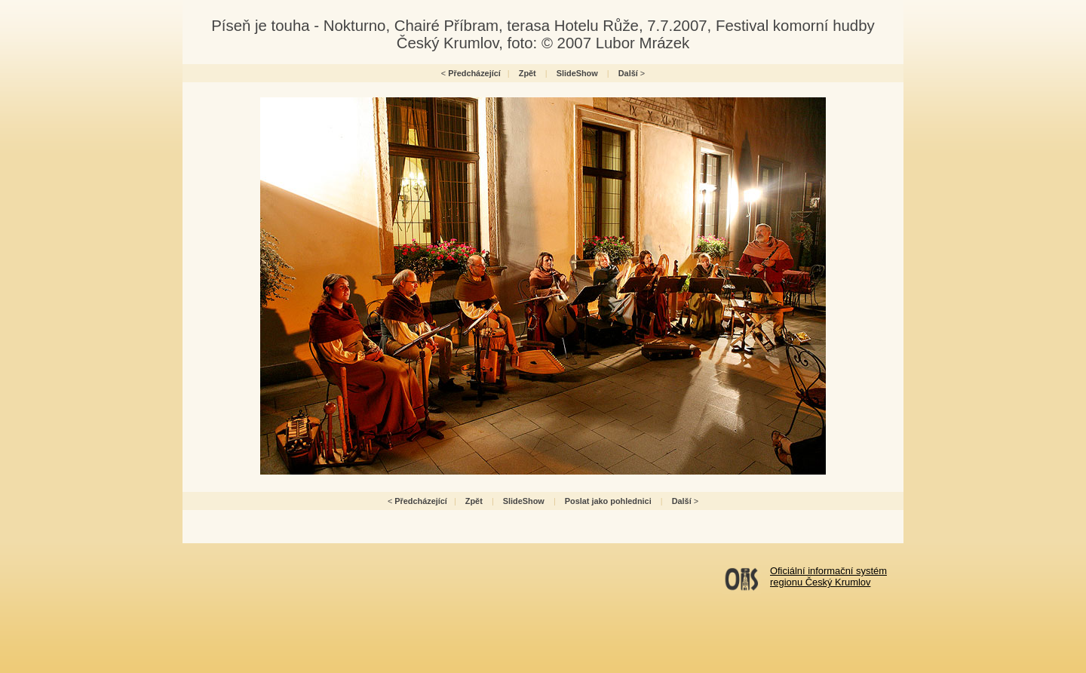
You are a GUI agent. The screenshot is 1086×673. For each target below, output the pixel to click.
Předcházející (474, 73)
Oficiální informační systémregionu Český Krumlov (828, 576)
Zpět (527, 73)
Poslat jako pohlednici (608, 501)
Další (628, 73)
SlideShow (577, 73)
